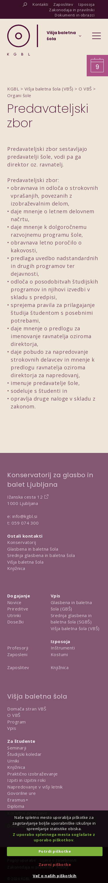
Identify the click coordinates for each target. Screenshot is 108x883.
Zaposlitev (18, 667)
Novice (14, 602)
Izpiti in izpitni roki (26, 780)
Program (16, 722)
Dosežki (15, 622)
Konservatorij (21, 542)
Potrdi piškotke (55, 851)
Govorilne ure (21, 793)
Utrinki (14, 615)
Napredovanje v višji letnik (35, 787)
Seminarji (16, 748)
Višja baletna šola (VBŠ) (75, 628)
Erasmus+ (17, 800)
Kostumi (59, 654)
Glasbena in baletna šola (32, 549)
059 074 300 (25, 523)
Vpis (11, 728)
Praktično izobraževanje (32, 774)
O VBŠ (13, 715)
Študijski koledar (24, 754)
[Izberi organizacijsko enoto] (61, 37)
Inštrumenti (63, 648)
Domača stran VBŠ (26, 709)
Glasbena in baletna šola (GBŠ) (71, 605)
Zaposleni (17, 654)
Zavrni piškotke (55, 864)
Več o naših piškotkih (55, 875)
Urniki (13, 761)
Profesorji (18, 648)
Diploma (15, 806)
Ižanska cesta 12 (25, 497)
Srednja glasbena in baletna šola (41, 555)
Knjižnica (16, 568)
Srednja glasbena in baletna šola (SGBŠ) (71, 618)
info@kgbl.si (24, 516)
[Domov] (18, 40)
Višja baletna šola (25, 562)
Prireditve (18, 609)
